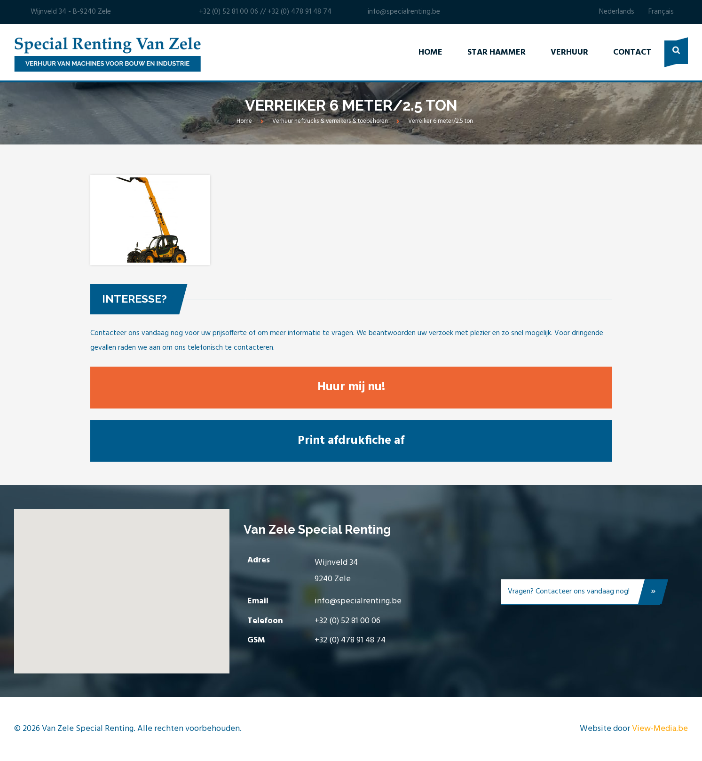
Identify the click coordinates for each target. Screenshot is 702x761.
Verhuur (569, 52)
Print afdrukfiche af (351, 440)
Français (661, 11)
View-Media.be (660, 729)
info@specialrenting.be (404, 11)
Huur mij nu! (351, 387)
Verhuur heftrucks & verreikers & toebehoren (330, 121)
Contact (632, 52)
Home (430, 52)
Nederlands (616, 11)
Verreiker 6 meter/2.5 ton (440, 121)
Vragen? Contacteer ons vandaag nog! (584, 593)
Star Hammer (496, 52)
